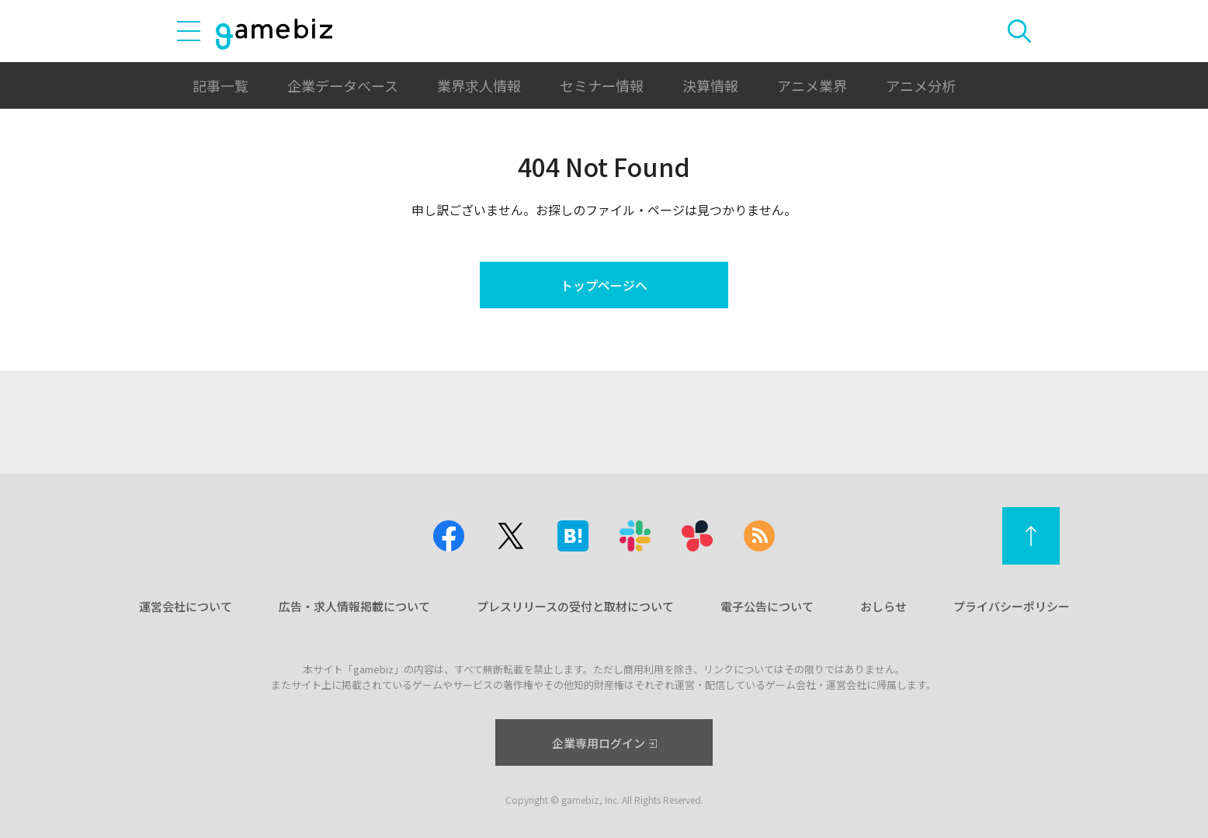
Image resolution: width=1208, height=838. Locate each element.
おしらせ (883, 606)
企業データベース (342, 85)
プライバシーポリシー (1011, 606)
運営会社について (185, 606)
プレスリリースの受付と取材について (575, 606)
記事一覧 (220, 85)
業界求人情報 (479, 85)
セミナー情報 (602, 85)
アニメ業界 (812, 85)
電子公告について (767, 606)
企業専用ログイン (604, 743)
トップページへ (604, 285)
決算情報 (710, 85)
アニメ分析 (921, 85)
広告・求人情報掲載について (354, 606)
